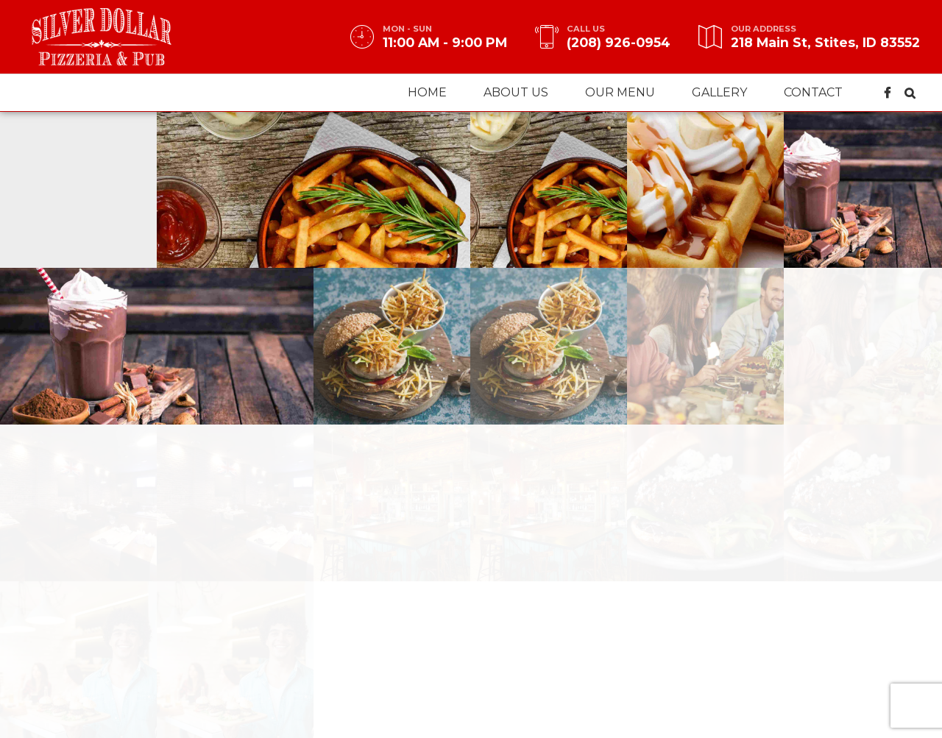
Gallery (719, 92)
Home (427, 92)
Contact (813, 92)
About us (516, 92)
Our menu (620, 92)
